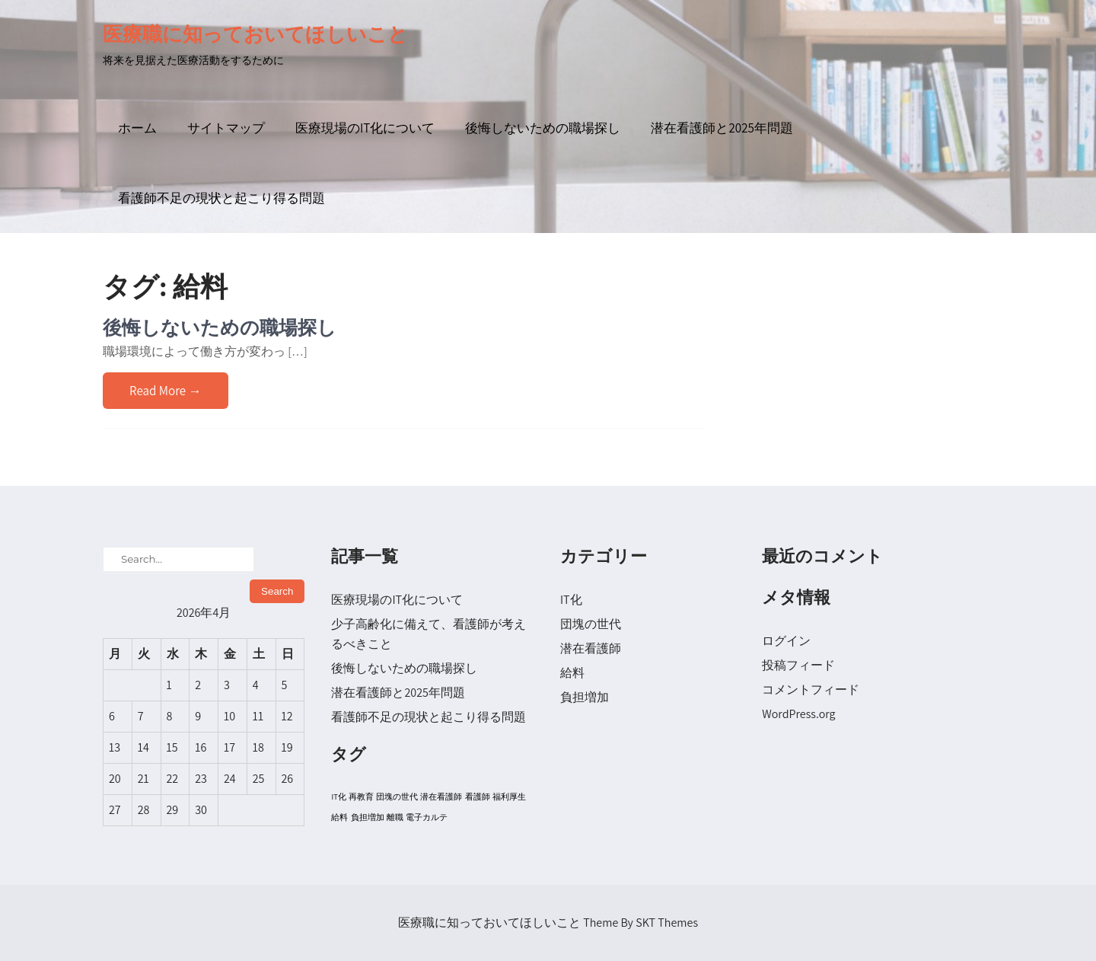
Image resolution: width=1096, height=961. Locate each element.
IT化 (571, 600)
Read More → (165, 390)
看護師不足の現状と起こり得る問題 (221, 198)
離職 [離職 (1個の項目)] (395, 817)
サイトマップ (226, 128)
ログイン (786, 641)
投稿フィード (798, 665)
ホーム (137, 128)
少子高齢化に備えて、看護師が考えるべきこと (428, 634)
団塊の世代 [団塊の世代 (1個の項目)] (397, 796)
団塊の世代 (590, 624)
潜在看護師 (590, 648)
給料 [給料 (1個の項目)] (339, 817)
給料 (572, 673)
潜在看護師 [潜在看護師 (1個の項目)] (441, 796)
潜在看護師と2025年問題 (721, 128)
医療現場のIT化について (365, 128)
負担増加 (584, 697)
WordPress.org (798, 714)
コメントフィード (810, 690)
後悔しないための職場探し (542, 128)
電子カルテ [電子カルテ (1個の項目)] (427, 817)
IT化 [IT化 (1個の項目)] (338, 796)
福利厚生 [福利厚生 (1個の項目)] (509, 796)
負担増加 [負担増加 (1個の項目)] (367, 817)
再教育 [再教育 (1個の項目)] (361, 796)
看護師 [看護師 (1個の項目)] (477, 796)
